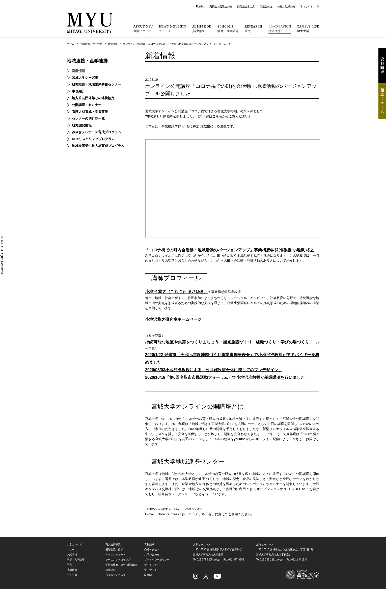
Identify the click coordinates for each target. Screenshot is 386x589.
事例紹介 (78, 91)
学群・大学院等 (228, 28)
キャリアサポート (115, 554)
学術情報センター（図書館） (121, 564)
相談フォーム (382, 101)
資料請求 (382, 65)
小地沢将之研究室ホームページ (173, 319)
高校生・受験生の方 (220, 6)
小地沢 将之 (191, 126)
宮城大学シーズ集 (85, 77)
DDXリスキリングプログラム (93, 139)
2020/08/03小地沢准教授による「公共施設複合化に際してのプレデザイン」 (213, 370)
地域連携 (279, 28)
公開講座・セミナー (86, 105)
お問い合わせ (151, 554)
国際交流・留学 (114, 549)
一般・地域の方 (286, 6)
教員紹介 (110, 569)
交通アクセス (151, 549)
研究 (253, 28)
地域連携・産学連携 (91, 43)
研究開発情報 (82, 125)
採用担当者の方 (246, 6)
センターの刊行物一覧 (88, 118)
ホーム (70, 43)
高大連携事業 (113, 544)
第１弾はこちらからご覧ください (224, 116)
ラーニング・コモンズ (118, 559)
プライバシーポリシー (157, 559)
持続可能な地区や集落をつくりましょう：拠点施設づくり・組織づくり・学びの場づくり (227, 342)
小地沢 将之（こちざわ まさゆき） (176, 291)
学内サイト (306, 6)
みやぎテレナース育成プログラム (96, 132)
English (200, 6)
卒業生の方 (266, 6)
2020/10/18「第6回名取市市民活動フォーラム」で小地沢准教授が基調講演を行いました (225, 377)
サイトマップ (151, 564)
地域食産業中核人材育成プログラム (98, 146)
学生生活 (308, 28)
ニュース (172, 28)
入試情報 (201, 28)
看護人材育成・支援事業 (90, 112)
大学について (143, 28)
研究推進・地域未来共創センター (96, 84)
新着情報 (112, 43)
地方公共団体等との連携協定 (93, 98)
